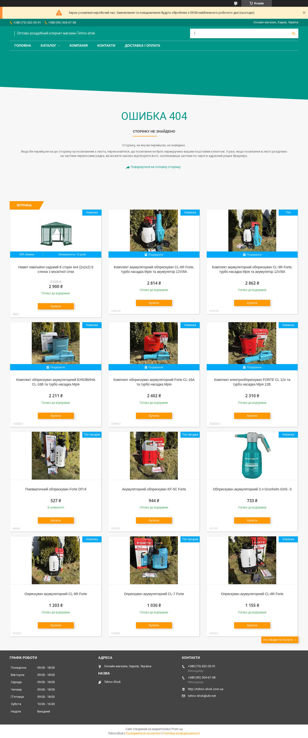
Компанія (79, 45)
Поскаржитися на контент (143, 733)
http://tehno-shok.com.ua (205, 689)
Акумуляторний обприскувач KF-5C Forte (154, 489)
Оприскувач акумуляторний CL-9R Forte (56, 594)
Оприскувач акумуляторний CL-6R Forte (252, 594)
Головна (22, 45)
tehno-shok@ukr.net (202, 696)
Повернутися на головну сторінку (155, 167)
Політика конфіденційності (181, 733)
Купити (56, 306)
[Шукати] (293, 33)
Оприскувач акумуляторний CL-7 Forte (154, 594)
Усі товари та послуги (278, 640)
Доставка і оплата (142, 45)
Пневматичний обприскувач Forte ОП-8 (55, 489)
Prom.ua (177, 729)
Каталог (48, 45)
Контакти (106, 45)
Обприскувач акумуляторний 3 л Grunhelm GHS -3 (252, 489)
